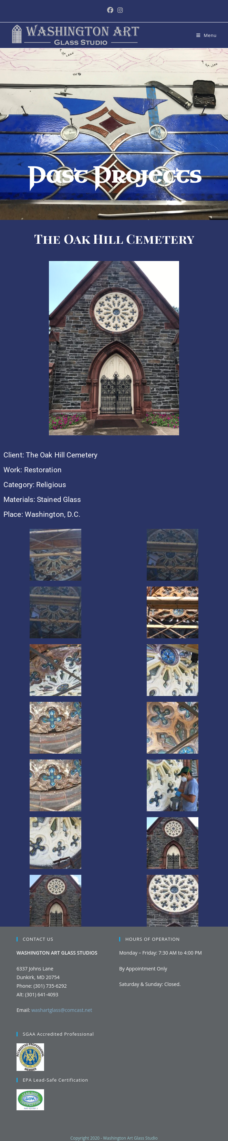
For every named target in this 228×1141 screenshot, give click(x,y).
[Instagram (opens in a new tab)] (119, 10)
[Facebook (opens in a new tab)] (110, 10)
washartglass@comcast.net (61, 1010)
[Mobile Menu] (206, 35)
